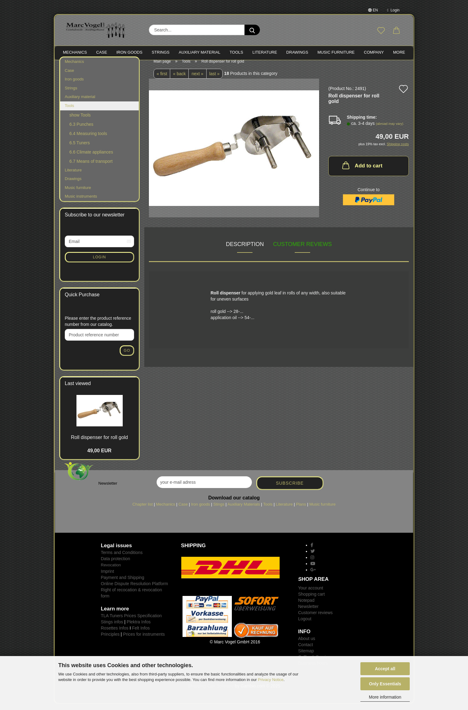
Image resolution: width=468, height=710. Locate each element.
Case (69, 76)
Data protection (115, 564)
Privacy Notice (271, 679)
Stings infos (112, 627)
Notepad (306, 606)
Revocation (111, 571)
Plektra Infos (139, 627)
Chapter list (143, 510)
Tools (69, 111)
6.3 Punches (81, 130)
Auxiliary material (199, 52)
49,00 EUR (99, 456)
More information (385, 697)
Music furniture (78, 193)
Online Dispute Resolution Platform (134, 589)
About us (306, 644)
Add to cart (362, 171)
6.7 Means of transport (91, 167)
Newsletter (308, 612)
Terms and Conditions (121, 558)
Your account (310, 594)
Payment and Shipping (122, 583)
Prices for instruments (144, 640)
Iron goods (74, 85)
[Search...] (252, 30)
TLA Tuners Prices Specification (131, 621)
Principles (110, 640)
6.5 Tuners (79, 148)
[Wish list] (381, 31)
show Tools (80, 120)
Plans (301, 510)
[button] (396, 31)
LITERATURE (264, 52)
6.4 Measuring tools (88, 139)
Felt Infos (141, 633)
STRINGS (161, 52)
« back (179, 79)
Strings (71, 94)
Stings (218, 510)
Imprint (107, 577)
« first (162, 79)
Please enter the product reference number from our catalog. (98, 327)
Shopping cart (311, 600)
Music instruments (81, 202)
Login (393, 10)
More (399, 52)
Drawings (297, 52)
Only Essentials (385, 683)
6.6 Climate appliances (91, 157)
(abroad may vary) (389, 130)
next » (197, 79)
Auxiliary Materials (244, 510)
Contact (305, 650)
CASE (101, 52)
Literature (73, 176)
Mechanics (74, 67)
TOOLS (236, 52)
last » (214, 79)
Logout (304, 624)
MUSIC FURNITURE (336, 52)
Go (127, 357)
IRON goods (129, 52)
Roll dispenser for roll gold (99, 443)
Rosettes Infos (115, 633)
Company (374, 52)
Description (245, 250)
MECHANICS (75, 52)
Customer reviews (302, 250)
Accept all (385, 668)
